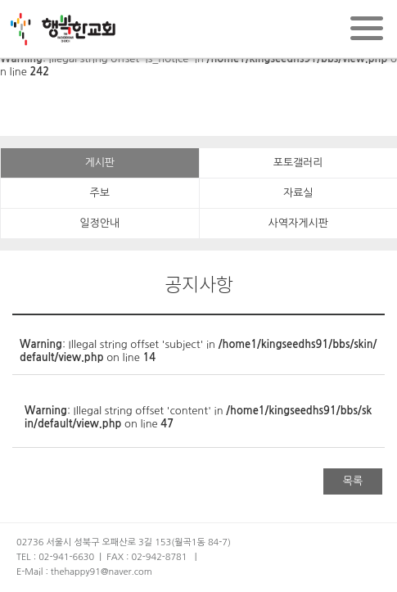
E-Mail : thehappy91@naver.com (84, 571)
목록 (353, 481)
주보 (100, 193)
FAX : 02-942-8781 (146, 557)
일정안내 (99, 223)
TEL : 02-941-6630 (55, 557)
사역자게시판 (298, 223)
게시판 (99, 162)
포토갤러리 (298, 162)
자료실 (298, 193)
